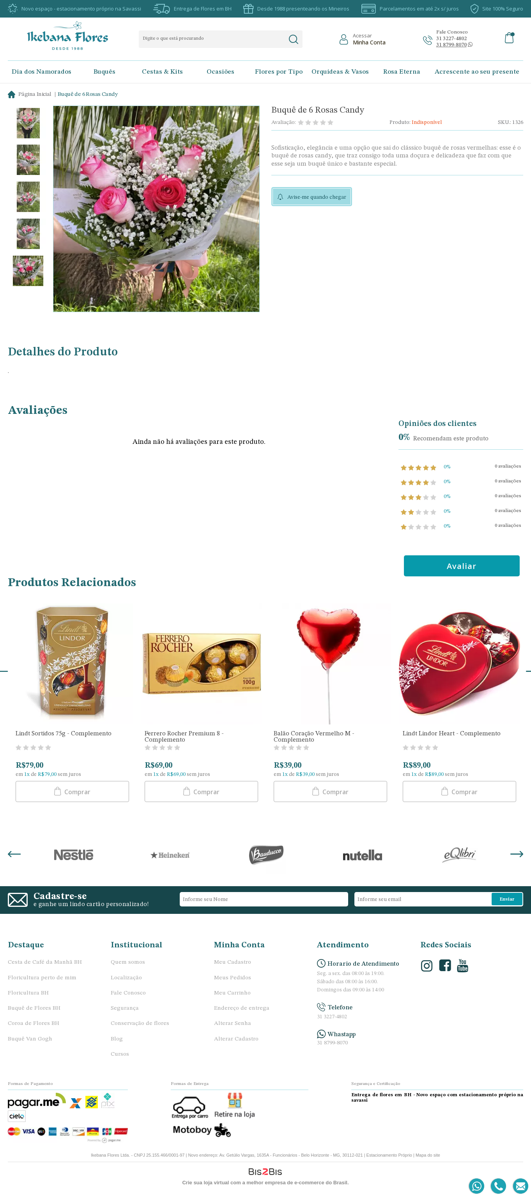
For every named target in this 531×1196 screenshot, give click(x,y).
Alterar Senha (232, 1023)
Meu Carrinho (232, 993)
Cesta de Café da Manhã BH (45, 962)
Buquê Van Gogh (30, 1039)
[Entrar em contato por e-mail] (519, 1186)
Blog (117, 1039)
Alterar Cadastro (236, 1039)
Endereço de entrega (241, 1008)
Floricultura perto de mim (42, 978)
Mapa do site (428, 1155)
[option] (28, 124)
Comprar (76, 792)
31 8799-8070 (332, 1043)
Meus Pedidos (232, 978)
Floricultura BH (28, 993)
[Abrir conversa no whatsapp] (451, 45)
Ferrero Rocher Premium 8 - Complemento (184, 737)
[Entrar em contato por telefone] (498, 1186)
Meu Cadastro (232, 962)
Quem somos (128, 962)
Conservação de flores (140, 1023)
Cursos (120, 1054)
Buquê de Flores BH (34, 1008)
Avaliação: (283, 122)
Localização (126, 978)
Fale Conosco (128, 993)
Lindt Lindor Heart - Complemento (452, 734)
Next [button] (516, 855)
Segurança (125, 1008)
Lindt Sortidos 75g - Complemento (64, 734)
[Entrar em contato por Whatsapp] (477, 1186)
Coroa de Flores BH (33, 1023)
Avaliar (461, 566)
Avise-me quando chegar (316, 197)
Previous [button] (14, 855)
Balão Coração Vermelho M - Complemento (314, 737)
